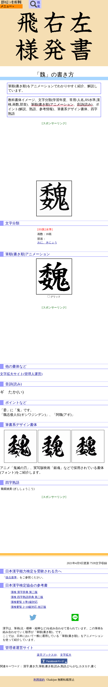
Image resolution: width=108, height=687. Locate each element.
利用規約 (39, 679)
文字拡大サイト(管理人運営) (21, 374)
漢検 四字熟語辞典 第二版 (27, 597)
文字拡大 (65, 654)
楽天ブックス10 (47, 654)
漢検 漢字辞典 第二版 (24, 592)
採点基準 (11, 577)
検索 (35, 4)
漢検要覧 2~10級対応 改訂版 (28, 606)
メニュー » (7, 6)
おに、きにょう (47, 242)
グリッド (55, 296)
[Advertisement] (54, 150)
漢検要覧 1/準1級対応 (24, 601)
